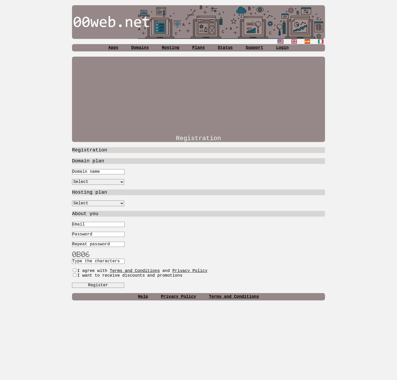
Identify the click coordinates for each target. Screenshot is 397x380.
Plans (198, 47)
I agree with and (139, 271)
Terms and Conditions (135, 271)
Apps (113, 47)
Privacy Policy (189, 271)
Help (143, 296)
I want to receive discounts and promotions (127, 275)
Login (282, 47)
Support (254, 47)
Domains (140, 47)
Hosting (170, 47)
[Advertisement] (198, 93)
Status (225, 47)
